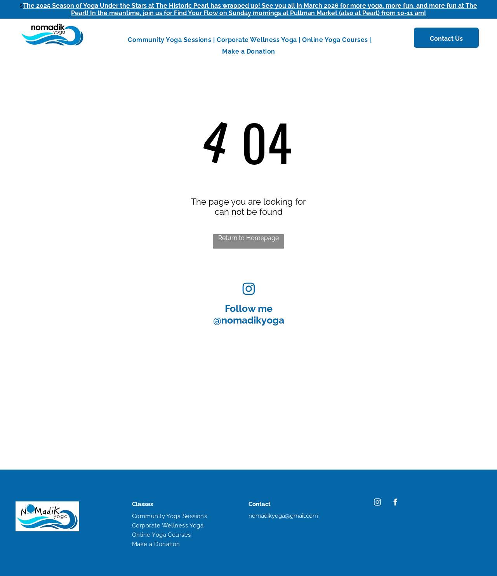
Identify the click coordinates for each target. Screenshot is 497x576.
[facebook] (395, 503)
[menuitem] (170, 39)
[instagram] (377, 503)
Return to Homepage (248, 238)
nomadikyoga (252, 320)
